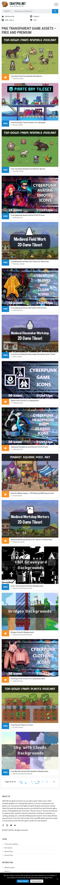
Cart (33, 20)
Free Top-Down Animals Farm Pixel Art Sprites (28, 169)
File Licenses (8, 848)
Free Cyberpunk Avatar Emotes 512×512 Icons (28, 215)
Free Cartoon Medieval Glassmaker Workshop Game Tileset (33, 354)
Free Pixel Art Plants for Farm (22, 725)
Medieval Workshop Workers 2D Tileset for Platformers (31, 540)
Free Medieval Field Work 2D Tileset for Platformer (30, 261)
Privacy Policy (8, 855)
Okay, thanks (23, 881)
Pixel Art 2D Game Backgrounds (22, 588)
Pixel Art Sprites (17, 495)
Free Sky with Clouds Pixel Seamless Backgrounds (29, 771)
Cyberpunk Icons (18, 217)
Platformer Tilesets (18, 264)
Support (34, 16)
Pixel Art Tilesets (18, 125)
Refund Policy (8, 851)
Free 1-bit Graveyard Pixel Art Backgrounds (27, 586)
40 (25, 783)
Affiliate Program (9, 867)
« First (20, 782)
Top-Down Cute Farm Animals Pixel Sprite (26, 76)
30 (21, 783)
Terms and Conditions (11, 844)
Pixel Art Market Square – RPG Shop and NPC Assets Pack (32, 493)
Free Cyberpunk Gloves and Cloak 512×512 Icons (29, 308)
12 (47, 782)
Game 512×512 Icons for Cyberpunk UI (25, 400)
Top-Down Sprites (18, 78)
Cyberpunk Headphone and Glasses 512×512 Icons (29, 447)
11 (43, 782)
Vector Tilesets (17, 356)
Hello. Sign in (8, 20)
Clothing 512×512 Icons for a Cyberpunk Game (28, 679)
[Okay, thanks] (57, 879)
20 (54, 782)
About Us (7, 871)
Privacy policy (37, 881)
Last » (37, 783)
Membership (8, 16)
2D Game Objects (18, 727)
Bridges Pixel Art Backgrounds (22, 632)
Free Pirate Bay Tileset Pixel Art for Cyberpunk (28, 122)
